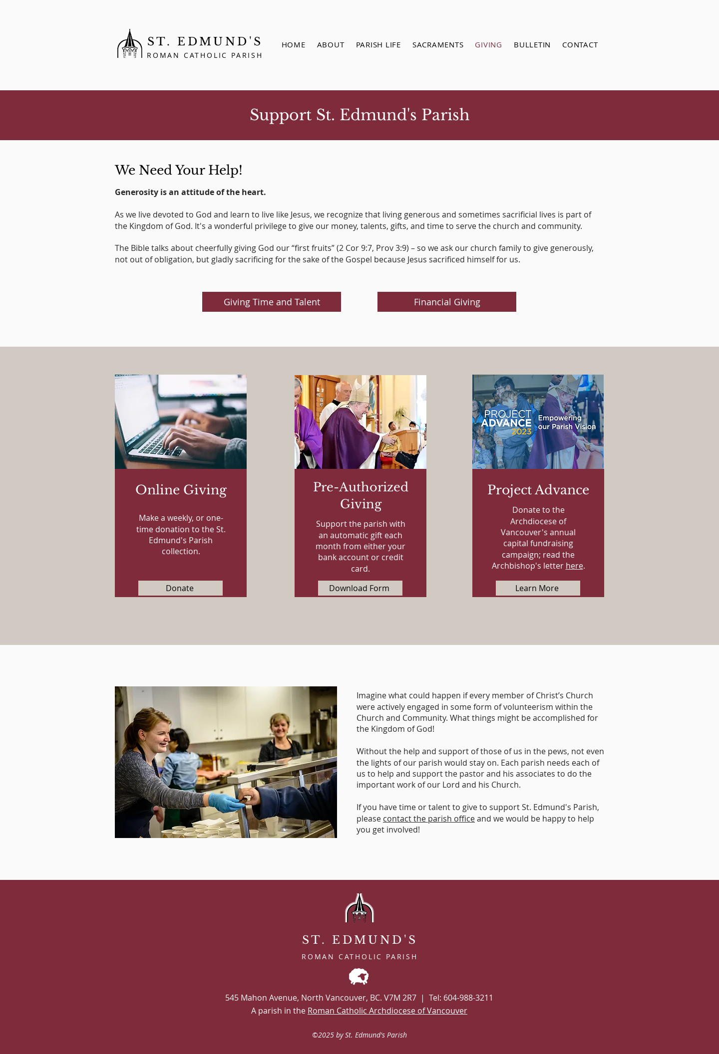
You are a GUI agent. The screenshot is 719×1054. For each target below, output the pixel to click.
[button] (437, 44)
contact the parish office (429, 818)
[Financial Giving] (446, 302)
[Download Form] (360, 588)
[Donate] (180, 588)
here (574, 565)
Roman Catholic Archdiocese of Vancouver (387, 1010)
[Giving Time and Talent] (271, 302)
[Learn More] (538, 588)
